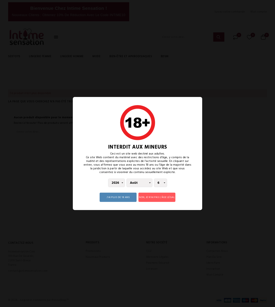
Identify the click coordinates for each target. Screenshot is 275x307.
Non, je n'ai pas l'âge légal (157, 197)
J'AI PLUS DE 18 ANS (118, 197)
